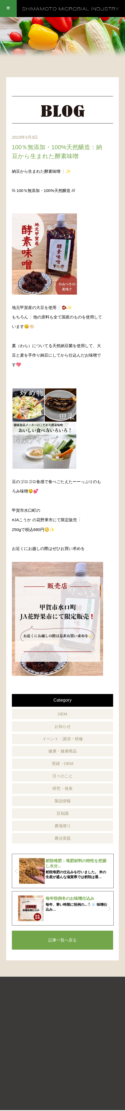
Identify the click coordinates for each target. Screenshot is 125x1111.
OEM (62, 714)
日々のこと (62, 776)
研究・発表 (62, 788)
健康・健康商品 (62, 751)
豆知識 (62, 813)
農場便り (63, 825)
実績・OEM (62, 763)
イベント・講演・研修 (62, 739)
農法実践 (63, 838)
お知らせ (63, 726)
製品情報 (63, 801)
